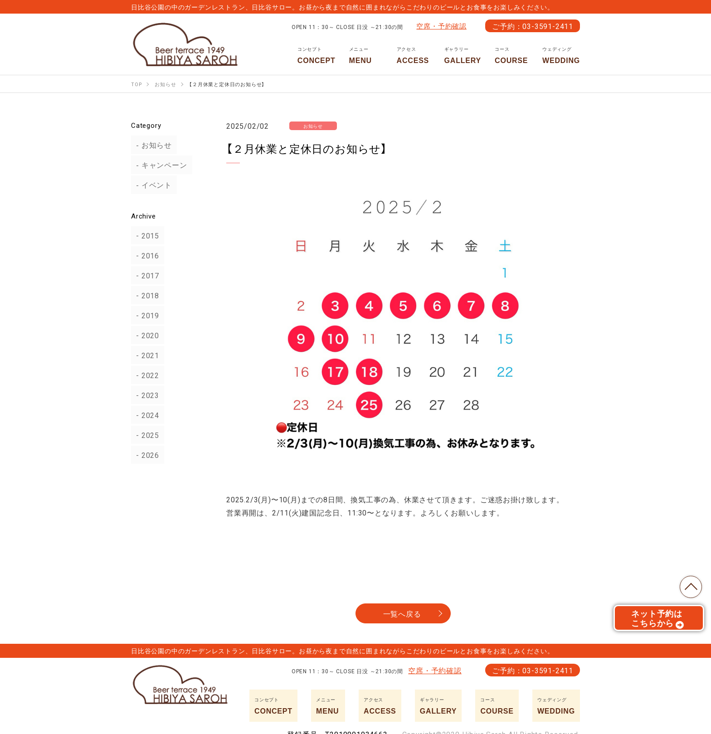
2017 (145, 275)
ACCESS (414, 55)
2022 (145, 374)
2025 (145, 434)
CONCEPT (316, 55)
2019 (145, 315)
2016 (145, 255)
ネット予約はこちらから (657, 621)
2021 (145, 355)
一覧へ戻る (402, 613)
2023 (145, 394)
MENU (366, 55)
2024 (145, 414)
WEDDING (561, 55)
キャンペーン (159, 165)
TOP (688, 584)
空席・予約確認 (441, 26)
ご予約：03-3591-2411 (532, 25)
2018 (145, 295)
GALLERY (462, 55)
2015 (145, 235)
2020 (145, 335)
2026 (145, 454)
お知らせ (151, 145)
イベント (151, 185)
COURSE (512, 55)
